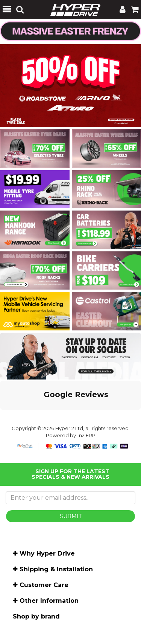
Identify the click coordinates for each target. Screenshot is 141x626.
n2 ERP (87, 435)
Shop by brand (36, 616)
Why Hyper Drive (47, 553)
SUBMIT (71, 516)
